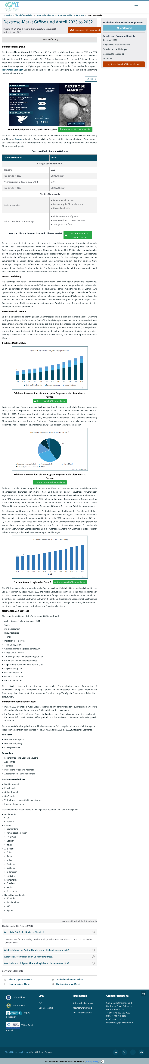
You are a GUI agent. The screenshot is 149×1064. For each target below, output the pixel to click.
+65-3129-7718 (119, 1019)
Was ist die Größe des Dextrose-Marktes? (50, 932)
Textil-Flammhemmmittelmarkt (70, 979)
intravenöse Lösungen (12, 69)
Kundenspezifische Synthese (71, 15)
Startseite (7, 15)
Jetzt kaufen (124, 27)
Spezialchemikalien (45, 15)
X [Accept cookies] (102, 1061)
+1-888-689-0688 (122, 1012)
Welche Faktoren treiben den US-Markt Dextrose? (50, 956)
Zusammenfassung (49, 39)
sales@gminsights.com (122, 1022)
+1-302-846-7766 (118, 1016)
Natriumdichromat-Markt (68, 984)
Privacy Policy (92, 1061)
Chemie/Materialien (24, 15)
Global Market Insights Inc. (17, 1052)
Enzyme (18, 139)
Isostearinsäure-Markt (19, 984)
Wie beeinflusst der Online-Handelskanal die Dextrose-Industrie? (50, 950)
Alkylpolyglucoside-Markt (21, 979)
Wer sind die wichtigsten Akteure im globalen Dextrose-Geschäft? (50, 963)
